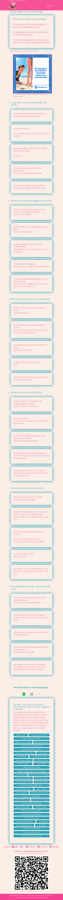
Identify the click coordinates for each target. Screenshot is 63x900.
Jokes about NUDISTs (31, 738)
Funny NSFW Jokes (39, 735)
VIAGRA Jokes (20, 775)
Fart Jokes (42, 825)
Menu (50, 6)
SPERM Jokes (41, 807)
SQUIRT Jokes (23, 764)
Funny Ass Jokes (39, 757)
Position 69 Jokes (23, 789)
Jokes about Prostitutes (31, 814)
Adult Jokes (20, 735)
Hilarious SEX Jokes (23, 782)
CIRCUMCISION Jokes (31, 767)
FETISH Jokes (21, 793)
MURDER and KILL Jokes (32, 836)
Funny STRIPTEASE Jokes (31, 746)
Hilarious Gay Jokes (23, 742)
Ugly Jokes (43, 753)
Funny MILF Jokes (31, 818)
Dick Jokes (41, 764)
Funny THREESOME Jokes (31, 785)
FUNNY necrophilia (39, 793)
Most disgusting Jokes (31, 749)
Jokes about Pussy (23, 760)
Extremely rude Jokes (24, 753)
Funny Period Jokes (31, 832)
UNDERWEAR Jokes (24, 821)
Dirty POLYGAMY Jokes (38, 775)
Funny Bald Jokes (24, 825)
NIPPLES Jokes (41, 778)
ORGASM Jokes (41, 782)
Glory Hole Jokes (23, 807)
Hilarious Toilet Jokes (31, 829)
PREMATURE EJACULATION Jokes (32, 771)
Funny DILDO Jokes (40, 800)
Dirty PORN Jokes (22, 800)
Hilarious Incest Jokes (31, 796)
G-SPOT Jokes (41, 760)
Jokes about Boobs (23, 778)
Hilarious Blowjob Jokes (31, 811)
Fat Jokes (43, 821)
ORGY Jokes (42, 789)
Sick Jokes (21, 757)
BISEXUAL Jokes (41, 742)
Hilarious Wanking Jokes (31, 803)
